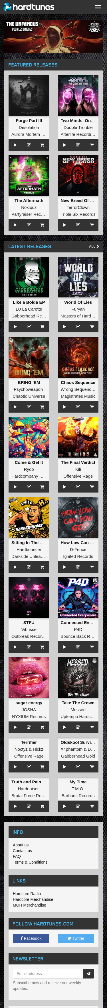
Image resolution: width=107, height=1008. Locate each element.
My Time (78, 781)
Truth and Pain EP (29, 781)
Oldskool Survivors (80, 742)
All (94, 246)
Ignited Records (78, 556)
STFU (29, 622)
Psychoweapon (28, 389)
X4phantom (72, 749)
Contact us (22, 850)
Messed (78, 709)
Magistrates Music (78, 396)
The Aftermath (29, 200)
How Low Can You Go (83, 542)
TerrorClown (78, 207)
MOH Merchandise (29, 905)
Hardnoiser (28, 788)
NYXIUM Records (29, 716)
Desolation (29, 127)
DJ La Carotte (29, 309)
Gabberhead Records (31, 315)
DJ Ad (93, 749)
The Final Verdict (78, 462)
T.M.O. (78, 788)
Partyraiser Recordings (33, 214)
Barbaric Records (78, 795)
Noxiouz (29, 207)
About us (21, 845)
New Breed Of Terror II (83, 200)
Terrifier (29, 742)
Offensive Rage (78, 476)
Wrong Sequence (77, 389)
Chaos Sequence (78, 382)
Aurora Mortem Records (34, 134)
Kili (78, 469)
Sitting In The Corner (32, 542)
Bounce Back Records (82, 636)
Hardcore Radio (27, 893)
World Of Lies (78, 302)
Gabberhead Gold (78, 756)
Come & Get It (29, 462)
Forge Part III (29, 120)
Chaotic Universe (29, 396)
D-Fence (78, 549)
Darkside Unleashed (30, 556)
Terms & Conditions (30, 862)
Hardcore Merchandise (33, 899)
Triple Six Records (78, 214)
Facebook (31, 938)
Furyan (78, 309)
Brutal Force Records (31, 795)
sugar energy (28, 702)
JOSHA (29, 709)
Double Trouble (78, 127)
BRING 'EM (29, 382)
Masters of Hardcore (80, 315)
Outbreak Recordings (31, 636)
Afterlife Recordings (79, 134)
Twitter (76, 938)
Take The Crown (78, 702)
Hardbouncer (29, 549)
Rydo (29, 469)
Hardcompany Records (33, 476)
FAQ (17, 856)
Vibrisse (29, 629)
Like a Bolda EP (29, 302)
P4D (78, 629)
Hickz (38, 749)
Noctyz (21, 749)
